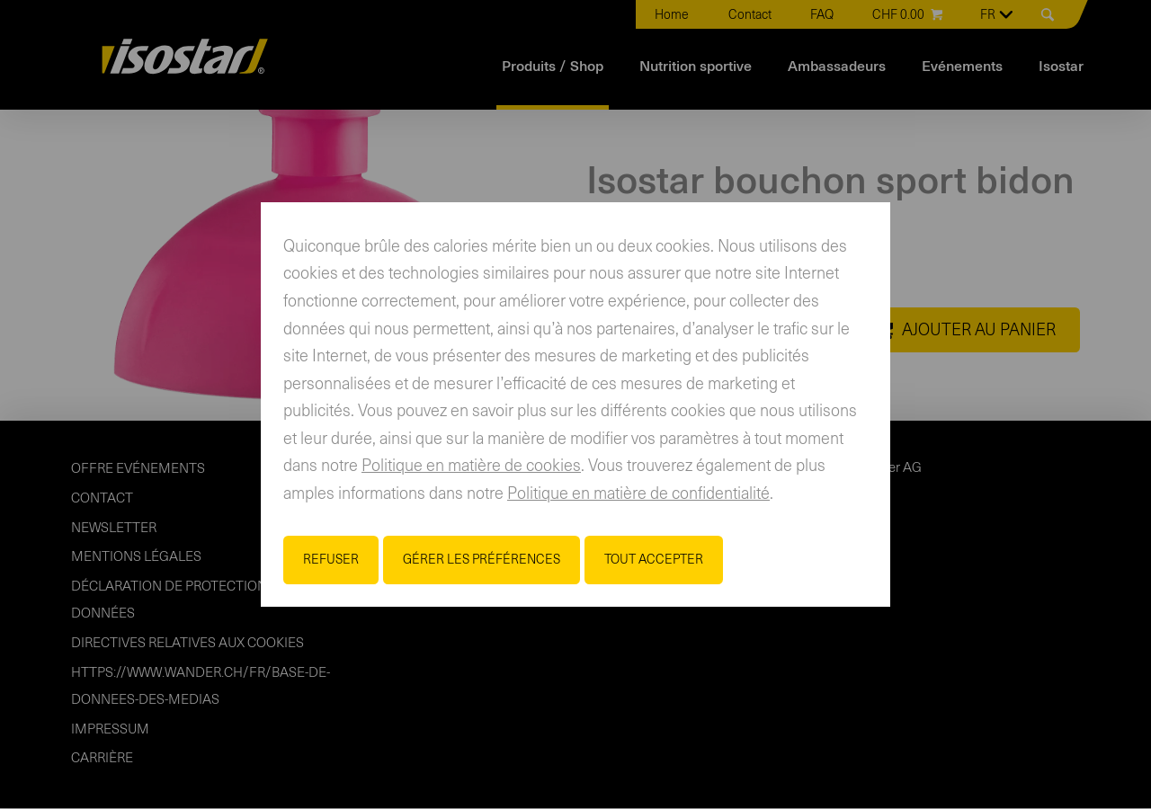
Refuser (331, 560)
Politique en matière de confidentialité (638, 494)
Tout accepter (653, 560)
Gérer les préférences (481, 560)
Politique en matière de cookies (471, 466)
